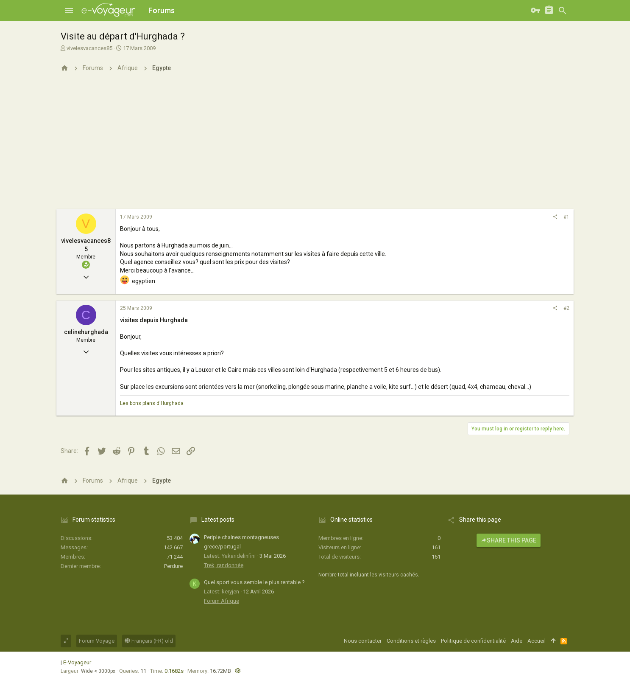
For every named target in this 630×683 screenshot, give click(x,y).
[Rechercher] (562, 10)
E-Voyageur (77, 662)
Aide (516, 641)
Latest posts (217, 519)
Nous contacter (363, 641)
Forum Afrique (221, 601)
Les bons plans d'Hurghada (152, 403)
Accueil (536, 641)
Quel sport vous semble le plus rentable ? (254, 582)
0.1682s (174, 671)
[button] (69, 11)
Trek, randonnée (223, 565)
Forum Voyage (96, 641)
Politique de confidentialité (473, 641)
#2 (566, 308)
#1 (566, 217)
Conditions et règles (411, 641)
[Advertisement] (315, 145)
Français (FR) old (149, 641)
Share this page (508, 540)
